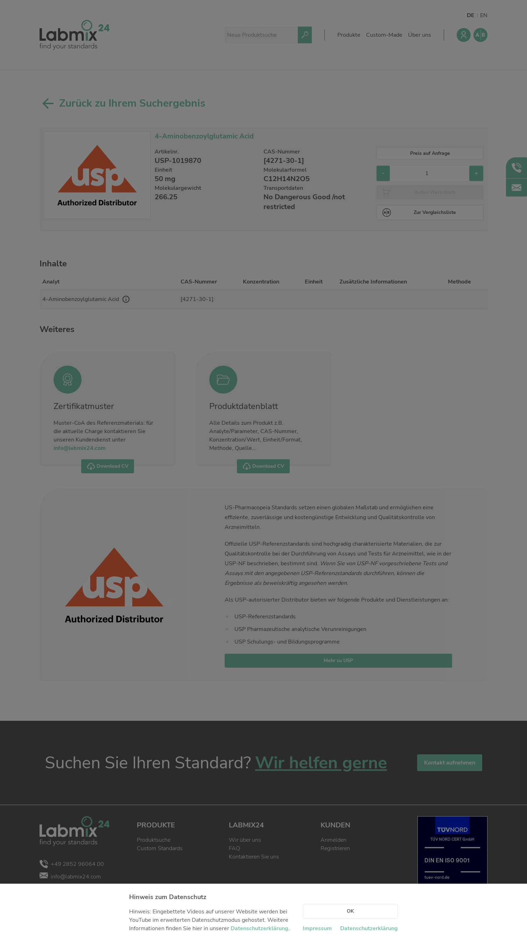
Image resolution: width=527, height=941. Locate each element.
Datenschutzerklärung (259, 928)
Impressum (317, 928)
